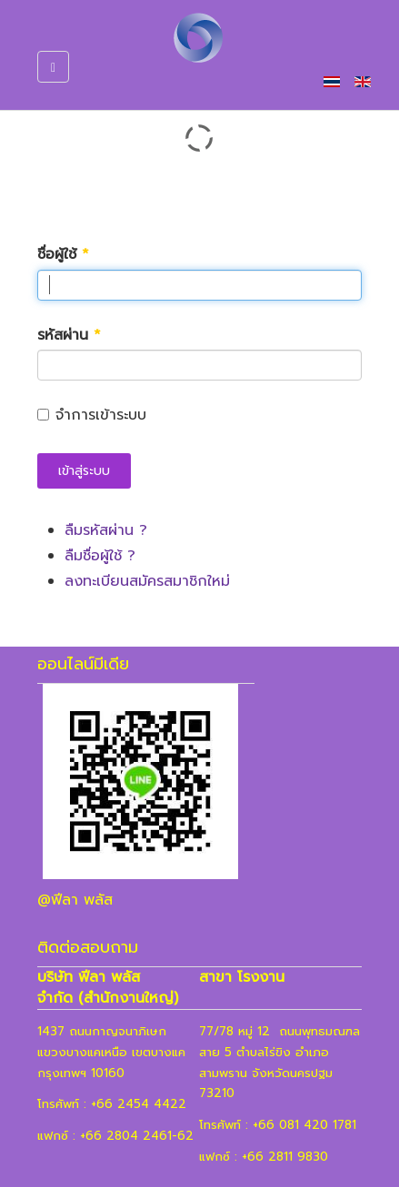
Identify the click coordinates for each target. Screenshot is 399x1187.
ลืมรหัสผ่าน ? (106, 530)
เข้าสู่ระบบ (84, 470)
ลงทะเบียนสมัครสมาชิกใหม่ (147, 581)
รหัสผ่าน (69, 335)
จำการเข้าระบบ (91, 415)
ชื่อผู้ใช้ (63, 254)
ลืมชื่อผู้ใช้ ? (100, 556)
